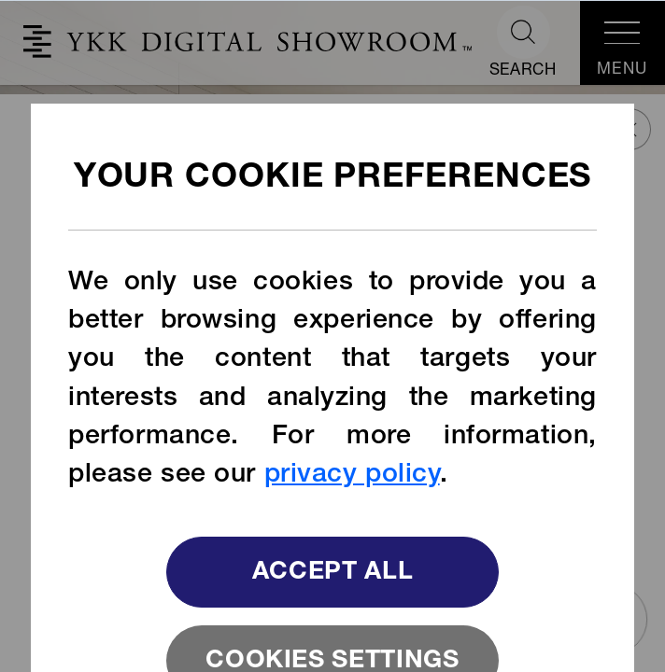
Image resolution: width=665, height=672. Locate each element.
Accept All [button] (333, 573)
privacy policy (352, 476)
